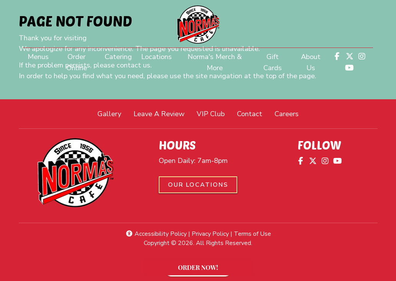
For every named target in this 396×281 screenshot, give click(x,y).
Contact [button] (252, 113)
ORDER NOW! (212, 269)
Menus (38, 56)
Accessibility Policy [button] (156, 234)
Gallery (109, 113)
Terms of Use (252, 234)
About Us (310, 62)
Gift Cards (272, 62)
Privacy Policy (210, 234)
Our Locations (198, 185)
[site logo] (198, 25)
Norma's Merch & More (220, 62)
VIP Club (211, 113)
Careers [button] (289, 113)
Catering (118, 56)
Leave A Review (162, 113)
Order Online (83, 62)
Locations (156, 56)
